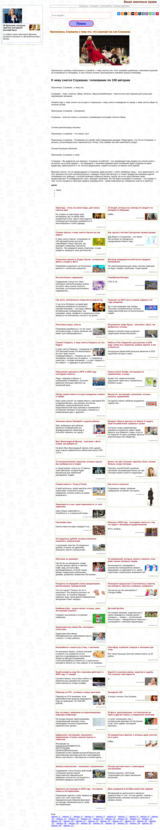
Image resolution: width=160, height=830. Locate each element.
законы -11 (61, 819)
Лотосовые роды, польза (68, 325)
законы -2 (66, 816)
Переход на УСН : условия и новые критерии (78, 692)
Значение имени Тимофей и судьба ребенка (77, 421)
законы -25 (130, 821)
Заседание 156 (115, 692)
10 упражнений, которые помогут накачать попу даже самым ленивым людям (132, 560)
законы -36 (56, 825)
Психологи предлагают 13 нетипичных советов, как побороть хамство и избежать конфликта (131, 585)
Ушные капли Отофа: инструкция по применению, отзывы (126, 373)
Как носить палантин (118, 484)
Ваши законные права (142, 1)
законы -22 (93, 821)
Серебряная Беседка (118, 277)
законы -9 (144, 816)
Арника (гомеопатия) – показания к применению (80, 766)
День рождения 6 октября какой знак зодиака (130, 789)
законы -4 (89, 816)
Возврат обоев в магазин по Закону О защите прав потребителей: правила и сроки (130, 422)
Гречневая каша (63, 522)
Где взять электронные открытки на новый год (79, 300)
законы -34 (135, 823)
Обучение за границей (67, 559)
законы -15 (110, 819)
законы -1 (55, 816)
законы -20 (69, 821)
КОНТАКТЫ (106, 6)
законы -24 (117, 821)
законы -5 (100, 816)
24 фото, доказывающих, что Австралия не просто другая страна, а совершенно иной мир (131, 713)
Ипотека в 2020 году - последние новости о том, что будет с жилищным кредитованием (131, 523)
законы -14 (98, 819)
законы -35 (147, 823)
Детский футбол (116, 608)
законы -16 (123, 819)
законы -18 (147, 819)
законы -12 (74, 819)
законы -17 (135, 819)
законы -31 (98, 823)
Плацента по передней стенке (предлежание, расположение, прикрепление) (78, 585)
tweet (58, 190)
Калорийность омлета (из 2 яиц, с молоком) (77, 647)
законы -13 (86, 819)
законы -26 (142, 821)
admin (54, 185)
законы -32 (110, 823)
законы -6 (111, 816)
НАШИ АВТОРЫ (122, 6)
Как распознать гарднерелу (69, 277)
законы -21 (81, 821)
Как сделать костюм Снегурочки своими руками (132, 232)
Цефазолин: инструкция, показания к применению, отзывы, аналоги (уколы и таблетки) (76, 737)
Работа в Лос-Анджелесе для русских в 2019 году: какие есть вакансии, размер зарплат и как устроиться (132, 345)
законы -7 (122, 816)
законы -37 (69, 825)
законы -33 (123, 823)
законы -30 (86, 823)
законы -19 (56, 821)
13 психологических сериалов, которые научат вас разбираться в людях (79, 463)
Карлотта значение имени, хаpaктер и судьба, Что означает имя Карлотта (130, 673)
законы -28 (61, 823)
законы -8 (133, 816)
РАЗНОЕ (94, 6)
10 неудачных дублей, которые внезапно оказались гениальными (76, 540)
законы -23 (105, 821)
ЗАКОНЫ (83, 6)
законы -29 (74, 823)
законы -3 (78, 816)
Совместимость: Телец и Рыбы (71, 484)
